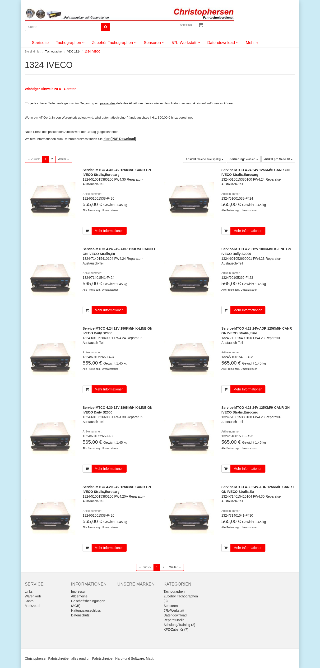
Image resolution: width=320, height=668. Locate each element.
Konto (29, 601)
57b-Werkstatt (186, 42)
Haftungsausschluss (86, 610)
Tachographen (70, 42)
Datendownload (223, 42)
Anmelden (187, 24)
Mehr (252, 42)
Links (29, 591)
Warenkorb (33, 596)
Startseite (40, 42)
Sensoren (154, 42)
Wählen (244, 159)
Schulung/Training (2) (179, 625)
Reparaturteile (174, 620)
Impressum (79, 591)
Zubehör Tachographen (114, 42)
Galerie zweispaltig (204, 159)
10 (278, 159)
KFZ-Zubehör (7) (176, 629)
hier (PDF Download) (119, 139)
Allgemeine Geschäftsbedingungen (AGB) (88, 601)
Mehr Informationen (109, 231)
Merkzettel (32, 606)
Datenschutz (80, 615)
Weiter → (64, 159)
